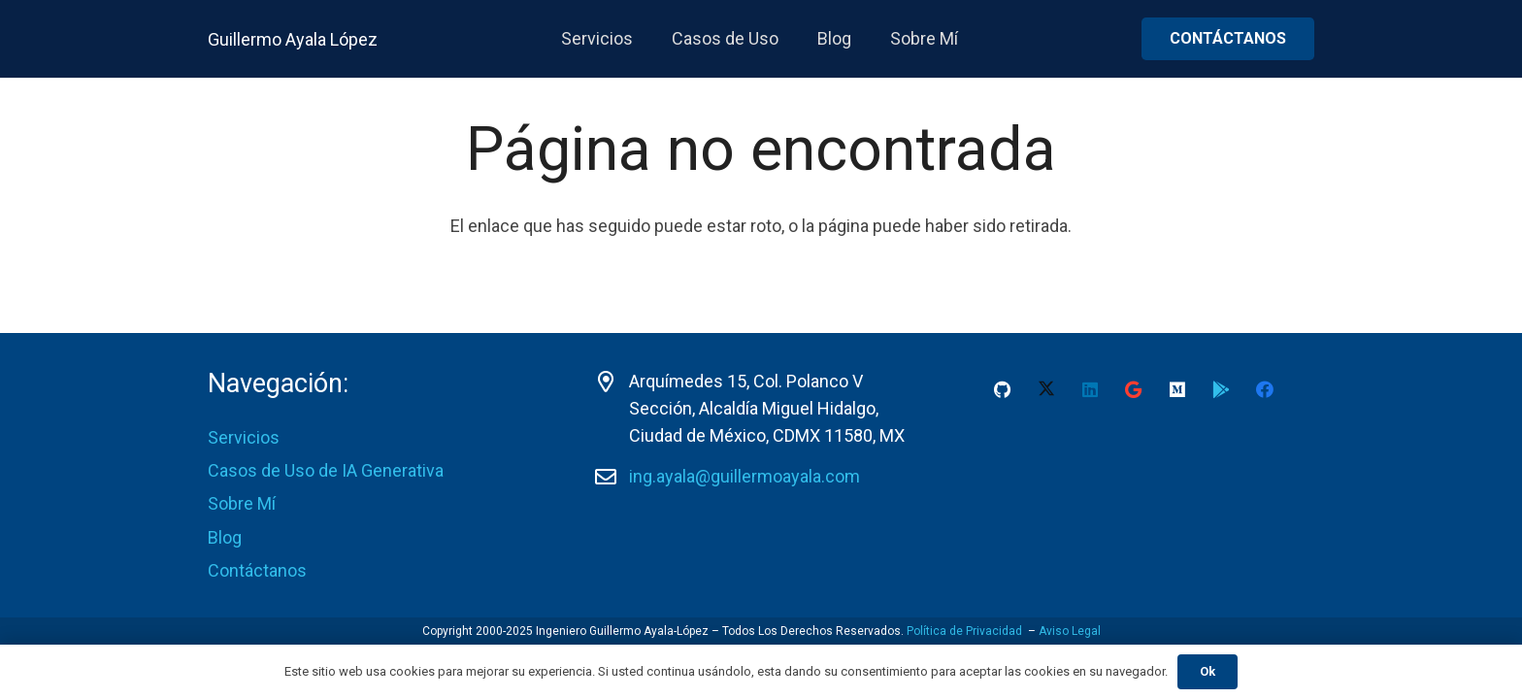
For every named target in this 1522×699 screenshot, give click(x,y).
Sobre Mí (242, 503)
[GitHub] (1002, 390)
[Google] (1133, 390)
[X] (1046, 390)
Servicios (244, 437)
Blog (225, 537)
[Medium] (1177, 390)
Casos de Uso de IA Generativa (326, 470)
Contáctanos (257, 570)
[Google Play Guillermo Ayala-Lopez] (1220, 390)
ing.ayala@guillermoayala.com (744, 476)
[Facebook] (1264, 390)
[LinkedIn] (1089, 390)
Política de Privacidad (964, 631)
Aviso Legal (1070, 631)
